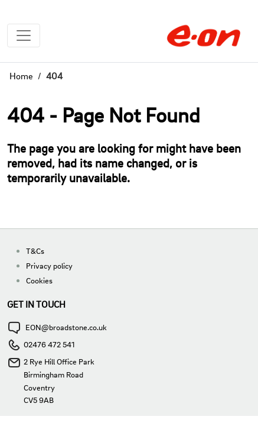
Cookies (39, 280)
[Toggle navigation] (23, 35)
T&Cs (35, 251)
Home (21, 76)
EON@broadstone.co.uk (66, 327)
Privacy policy (49, 265)
